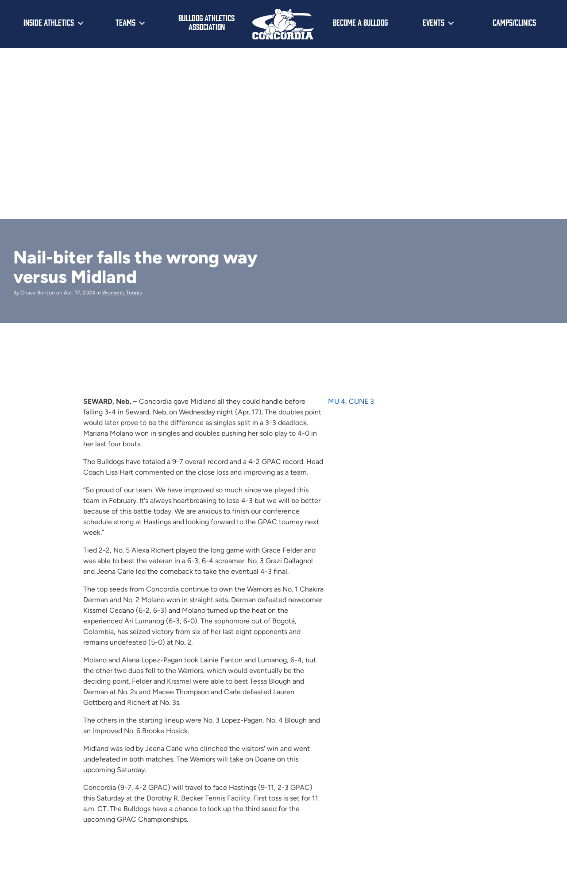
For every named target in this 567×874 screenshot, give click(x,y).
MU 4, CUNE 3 (351, 401)
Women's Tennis (122, 293)
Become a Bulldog (360, 22)
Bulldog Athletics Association (206, 22)
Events (433, 22)
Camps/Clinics (514, 22)
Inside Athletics (48, 22)
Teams (125, 22)
